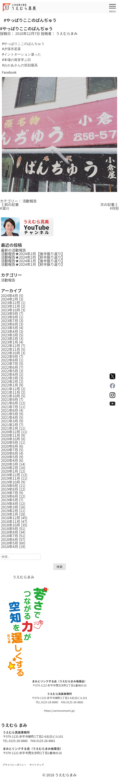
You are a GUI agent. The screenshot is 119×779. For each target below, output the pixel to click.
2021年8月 (9, 403)
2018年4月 (9, 546)
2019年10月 (10, 482)
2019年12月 (10, 474)
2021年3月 (9, 421)
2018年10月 (10, 525)
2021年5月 (9, 413)
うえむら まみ (14, 725)
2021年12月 (10, 388)
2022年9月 (9, 356)
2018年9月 (9, 528)
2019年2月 (9, 510)
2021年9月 (9, 399)
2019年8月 (9, 489)
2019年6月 (9, 496)
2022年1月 (9, 385)
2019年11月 (10, 478)
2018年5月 (9, 543)
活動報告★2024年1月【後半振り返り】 (33, 260)
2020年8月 (9, 446)
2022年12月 (10, 345)
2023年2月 (9, 338)
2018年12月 (10, 517)
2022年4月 (9, 374)
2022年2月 (9, 381)
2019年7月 (9, 492)
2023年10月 (10, 309)
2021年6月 (9, 410)
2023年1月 (9, 342)
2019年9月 (9, 485)
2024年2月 (9, 299)
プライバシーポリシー (14, 764)
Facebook (9, 72)
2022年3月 (9, 378)
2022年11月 (10, 349)
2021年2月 (9, 424)
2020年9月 (9, 442)
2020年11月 (10, 435)
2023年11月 (10, 306)
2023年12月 (10, 302)
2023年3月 (9, 335)
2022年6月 (9, 367)
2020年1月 (9, 471)
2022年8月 (9, 360)
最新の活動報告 (13, 250)
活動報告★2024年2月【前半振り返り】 (33, 257)
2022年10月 (10, 352)
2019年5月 (9, 499)
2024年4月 (9, 295)
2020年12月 (10, 431)
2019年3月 (9, 507)
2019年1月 (9, 514)
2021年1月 (9, 428)
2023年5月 (9, 327)
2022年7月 (9, 363)
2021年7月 (9, 406)
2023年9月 (9, 313)
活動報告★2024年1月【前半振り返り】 (33, 264)
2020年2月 (9, 467)
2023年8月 (9, 317)
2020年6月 (9, 453)
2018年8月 (9, 532)
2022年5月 (9, 370)
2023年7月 (9, 320)
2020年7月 (9, 449)
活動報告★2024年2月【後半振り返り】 (33, 253)
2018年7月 (9, 535)
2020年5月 (9, 456)
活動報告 (29, 201)
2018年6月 (9, 539)
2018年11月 (10, 521)
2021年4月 (9, 417)
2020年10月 (10, 438)
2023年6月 (9, 324)
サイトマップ (36, 764)
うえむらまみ (67, 33)
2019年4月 (9, 503)
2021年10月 (10, 395)
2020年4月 (9, 460)
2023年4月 (9, 331)
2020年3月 (9, 464)
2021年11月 (10, 392)
